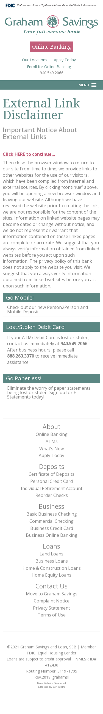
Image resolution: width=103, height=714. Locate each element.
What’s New (51, 447)
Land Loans (51, 552)
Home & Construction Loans (52, 566)
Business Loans (51, 560)
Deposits (51, 465)
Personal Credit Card (51, 480)
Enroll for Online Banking (49, 66)
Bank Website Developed (51, 683)
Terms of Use (52, 613)
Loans (51, 544)
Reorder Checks (51, 494)
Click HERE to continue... (29, 154)
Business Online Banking (51, 534)
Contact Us (51, 584)
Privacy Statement (51, 606)
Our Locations (34, 59)
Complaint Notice (51, 599)
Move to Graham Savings (51, 592)
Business (51, 504)
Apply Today (65, 59)
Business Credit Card (51, 527)
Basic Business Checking (51, 513)
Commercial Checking (51, 520)
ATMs (52, 440)
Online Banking (51, 47)
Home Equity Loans (51, 574)
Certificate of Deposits (51, 473)
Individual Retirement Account (51, 487)
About (51, 425)
